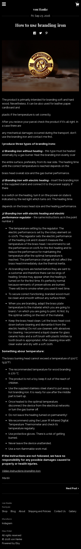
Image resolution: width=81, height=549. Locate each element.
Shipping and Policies (40, 511)
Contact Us (60, 511)
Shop (5, 511)
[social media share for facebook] (34, 33)
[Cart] (77, 4)
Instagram (7, 523)
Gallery (72, 511)
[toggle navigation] (4, 4)
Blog (13, 511)
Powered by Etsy (11, 543)
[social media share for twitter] (40, 33)
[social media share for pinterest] (46, 33)
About (22, 511)
